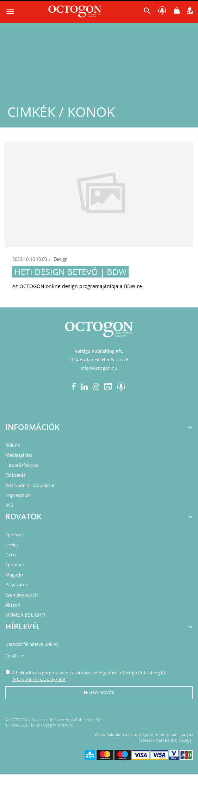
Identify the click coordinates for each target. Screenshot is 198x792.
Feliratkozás (99, 693)
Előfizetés (15, 475)
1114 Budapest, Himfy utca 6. (99, 359)
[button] (147, 12)
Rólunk (12, 445)
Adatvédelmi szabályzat (30, 485)
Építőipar (14, 564)
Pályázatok (16, 584)
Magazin (14, 575)
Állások (12, 605)
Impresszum (18, 495)
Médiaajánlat (18, 455)
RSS (9, 505)
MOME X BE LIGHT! (25, 615)
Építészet (14, 534)
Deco (10, 554)
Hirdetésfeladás (21, 465)
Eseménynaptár (21, 595)
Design (61, 259)
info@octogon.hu (99, 368)
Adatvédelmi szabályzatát (39, 679)
